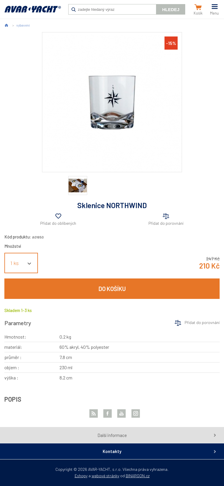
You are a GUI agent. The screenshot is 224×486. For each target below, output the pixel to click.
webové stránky (105, 475)
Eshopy (81, 475)
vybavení (23, 25)
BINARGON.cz (138, 475)
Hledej (170, 9)
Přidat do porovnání (165, 223)
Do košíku (112, 288)
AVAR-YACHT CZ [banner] (32, 12)
